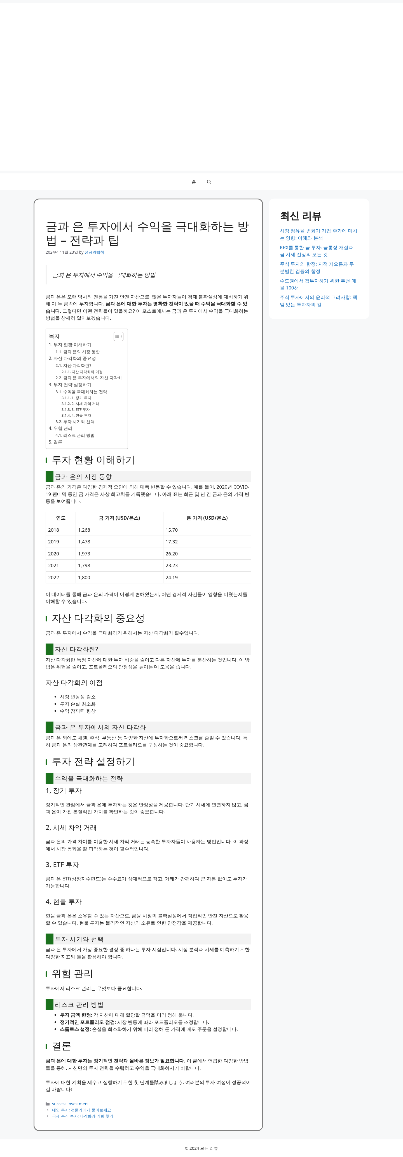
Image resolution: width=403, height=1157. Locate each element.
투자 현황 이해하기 (72, 344)
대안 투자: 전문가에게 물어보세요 (81, 1110)
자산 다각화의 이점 (87, 371)
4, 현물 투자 (81, 415)
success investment (70, 1103)
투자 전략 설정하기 (72, 384)
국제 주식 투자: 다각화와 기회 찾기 (82, 1116)
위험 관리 (62, 428)
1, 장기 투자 (81, 397)
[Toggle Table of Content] (115, 336)
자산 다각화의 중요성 (74, 358)
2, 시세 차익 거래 (85, 403)
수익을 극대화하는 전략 (85, 391)
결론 (57, 442)
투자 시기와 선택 (79, 421)
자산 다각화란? (77, 365)
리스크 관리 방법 (79, 435)
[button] (209, 181)
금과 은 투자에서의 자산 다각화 (92, 377)
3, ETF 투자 (81, 409)
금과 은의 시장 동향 (81, 351)
